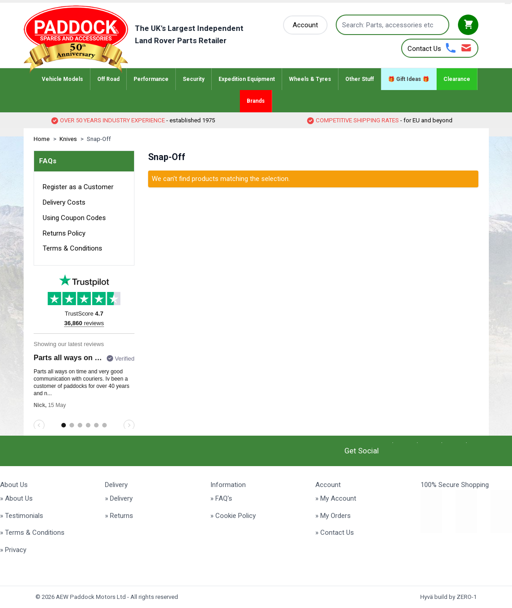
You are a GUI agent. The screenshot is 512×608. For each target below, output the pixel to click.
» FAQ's (221, 498)
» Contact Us (334, 532)
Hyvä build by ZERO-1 (448, 596)
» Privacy (13, 550)
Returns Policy (64, 233)
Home (42, 139)
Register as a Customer (78, 187)
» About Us (16, 498)
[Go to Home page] (147, 39)
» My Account (335, 498)
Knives (68, 139)
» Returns (119, 516)
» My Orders (333, 516)
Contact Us (424, 49)
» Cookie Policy (233, 516)
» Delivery (119, 498)
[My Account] (305, 25)
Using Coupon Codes (74, 218)
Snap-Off (99, 139)
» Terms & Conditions (32, 532)
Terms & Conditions (72, 248)
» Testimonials (21, 516)
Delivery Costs (64, 202)
